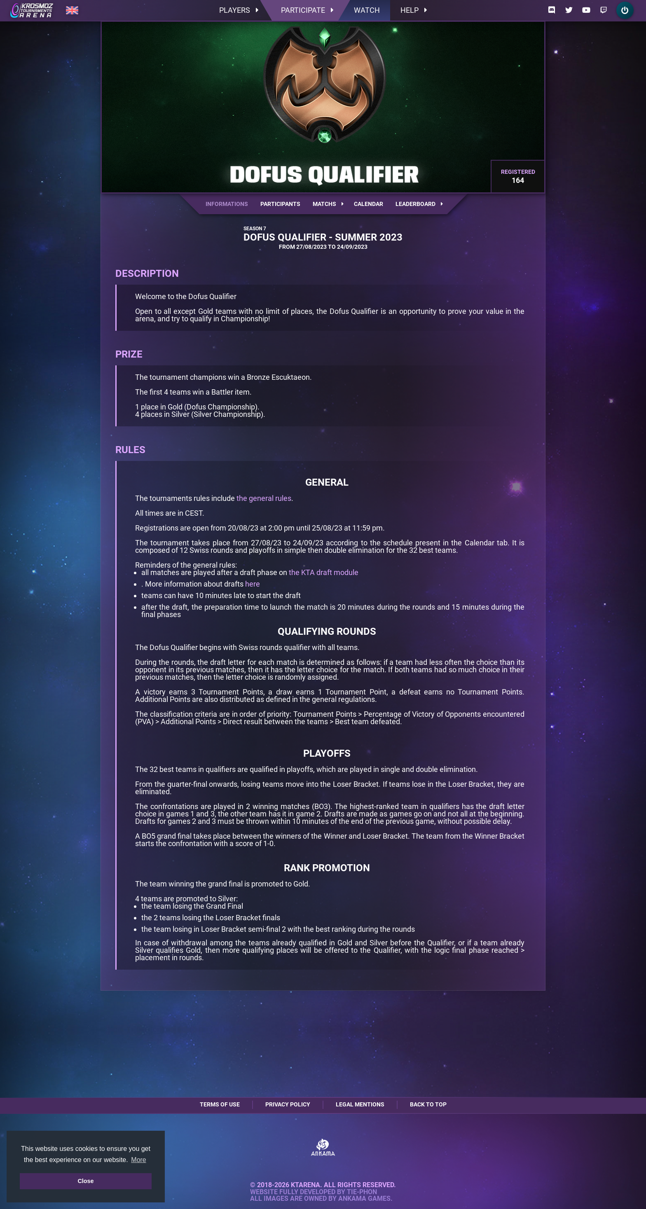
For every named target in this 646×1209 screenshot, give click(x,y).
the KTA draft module (323, 572)
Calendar (368, 204)
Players (238, 10)
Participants (280, 204)
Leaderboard (419, 204)
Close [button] (85, 1181)
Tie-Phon (362, 1192)
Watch (367, 10)
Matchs (328, 204)
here (252, 584)
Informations (227, 204)
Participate (307, 10)
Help (413, 10)
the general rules (263, 498)
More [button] (138, 1159)
